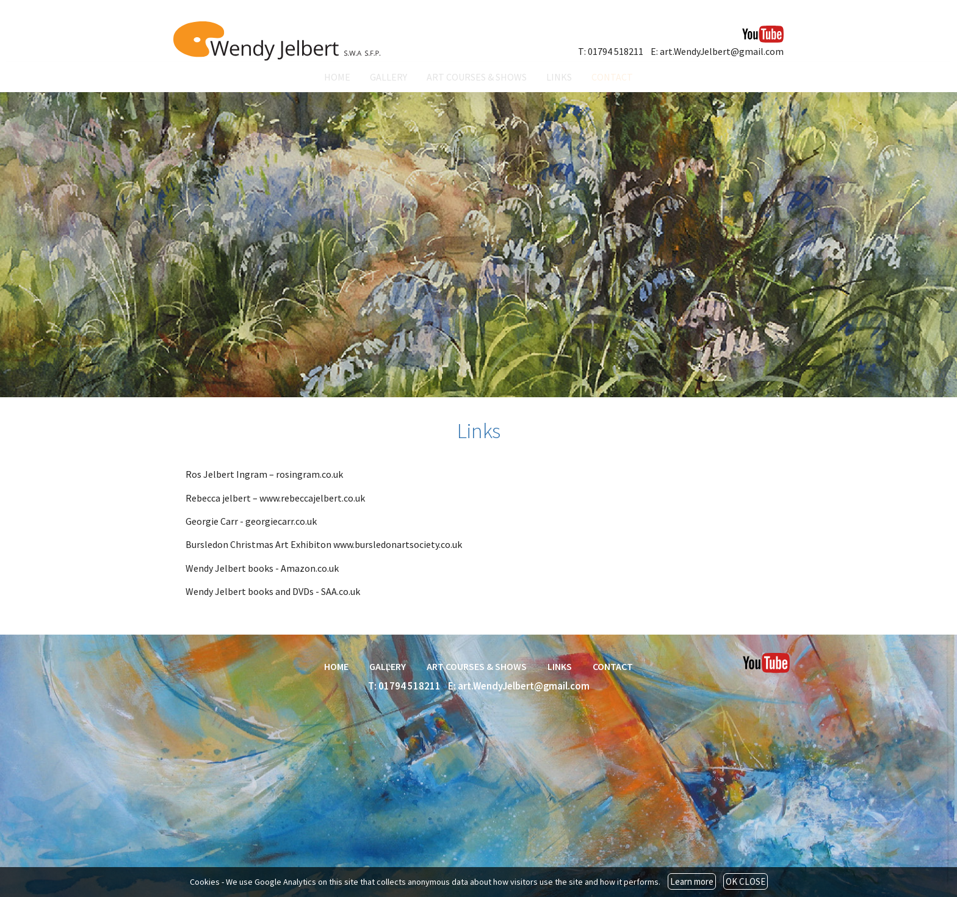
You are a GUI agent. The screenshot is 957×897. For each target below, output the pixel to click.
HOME (337, 77)
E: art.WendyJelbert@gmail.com (717, 51)
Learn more (691, 881)
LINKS (559, 77)
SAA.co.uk (340, 591)
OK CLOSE (745, 881)
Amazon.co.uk (310, 568)
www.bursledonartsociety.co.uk (397, 544)
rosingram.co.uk (309, 474)
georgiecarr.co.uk (281, 521)
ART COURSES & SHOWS (477, 77)
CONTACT (612, 77)
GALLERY (388, 77)
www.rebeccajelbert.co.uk (312, 498)
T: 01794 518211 (610, 51)
